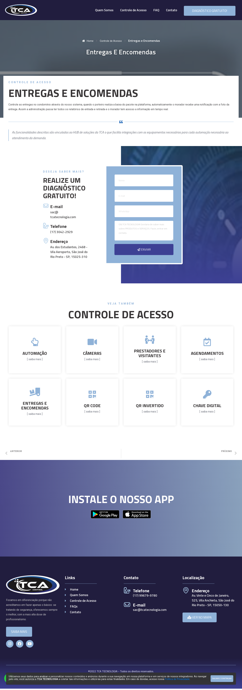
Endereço (59, 241)
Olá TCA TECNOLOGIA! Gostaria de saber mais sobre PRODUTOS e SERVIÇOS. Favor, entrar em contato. (144, 230)
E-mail (56, 207)
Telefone (58, 226)
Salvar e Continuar (222, 678)
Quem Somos (104, 10)
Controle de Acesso (133, 10)
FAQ (156, 10)
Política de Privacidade (177, 679)
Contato (171, 10)
